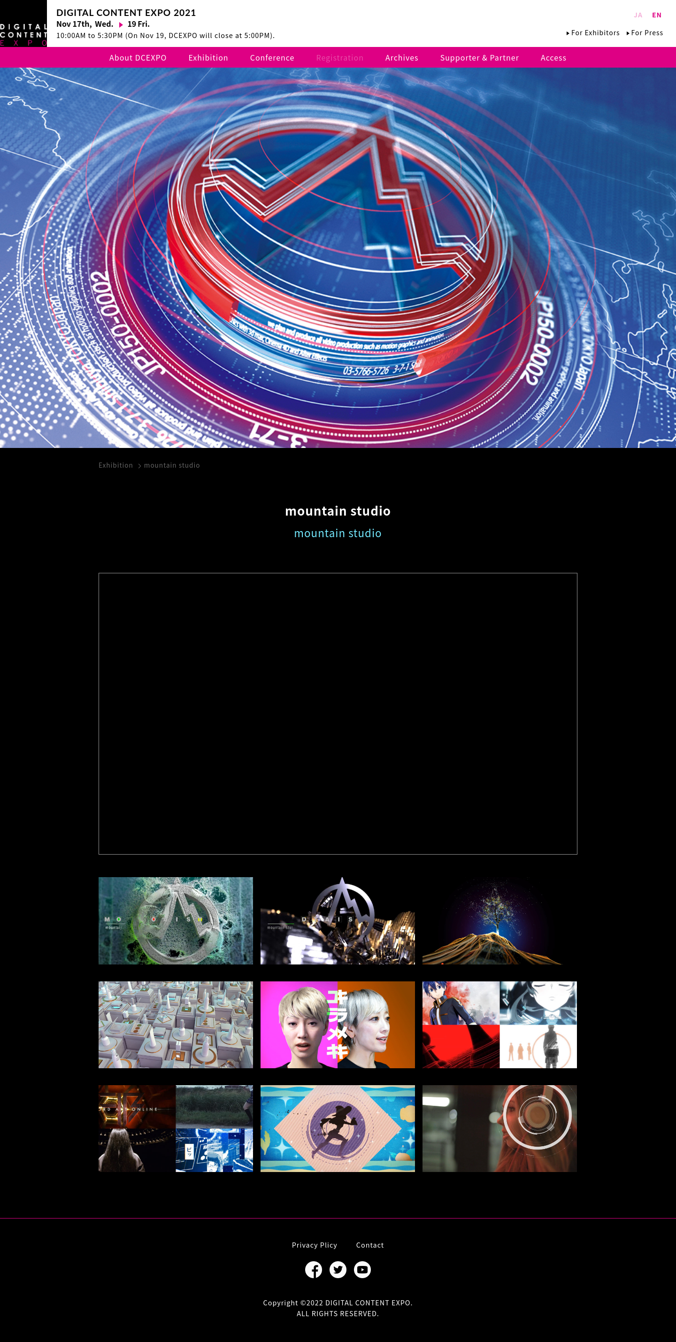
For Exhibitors (595, 32)
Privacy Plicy (315, 1244)
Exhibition (209, 57)
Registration (339, 57)
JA (638, 14)
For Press (647, 32)
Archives (402, 57)
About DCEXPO (138, 57)
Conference (272, 57)
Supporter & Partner (479, 57)
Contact (370, 1244)
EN (657, 14)
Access (554, 57)
